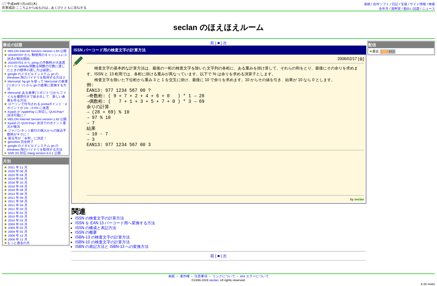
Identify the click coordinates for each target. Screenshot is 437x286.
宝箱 (404, 4)
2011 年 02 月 (17, 213)
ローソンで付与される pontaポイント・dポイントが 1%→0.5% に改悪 (37, 106)
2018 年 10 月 (17, 182)
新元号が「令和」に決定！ (27, 138)
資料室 (396, 8)
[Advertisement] (218, 34)
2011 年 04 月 (17, 205)
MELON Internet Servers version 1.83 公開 (37, 51)
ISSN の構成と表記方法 (95, 228)
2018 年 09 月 (17, 186)
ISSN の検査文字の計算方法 (99, 218)
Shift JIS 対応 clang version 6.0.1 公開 (34, 153)
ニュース (428, 8)
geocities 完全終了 (21, 141)
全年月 (384, 8)
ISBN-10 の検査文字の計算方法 (102, 242)
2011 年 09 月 (17, 197)
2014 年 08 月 (17, 194)
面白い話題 (411, 8)
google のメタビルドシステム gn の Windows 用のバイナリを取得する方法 (35, 147)
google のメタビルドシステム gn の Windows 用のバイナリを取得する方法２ (36, 75)
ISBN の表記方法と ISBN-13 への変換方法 (112, 246)
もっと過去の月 (18, 243)
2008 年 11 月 (17, 239)
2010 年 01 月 (17, 220)
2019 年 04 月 (17, 178)
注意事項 (200, 276)
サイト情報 (418, 4)
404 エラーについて (254, 276)
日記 (395, 4)
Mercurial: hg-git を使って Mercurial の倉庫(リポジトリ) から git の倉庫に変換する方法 (37, 84)
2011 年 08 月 (17, 201)
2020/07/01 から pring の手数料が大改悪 (36, 62)
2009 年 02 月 (17, 227)
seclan (213, 280)
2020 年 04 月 (17, 175)
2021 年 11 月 (17, 167)
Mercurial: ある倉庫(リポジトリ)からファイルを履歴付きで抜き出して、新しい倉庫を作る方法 (36, 96)
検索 (432, 4)
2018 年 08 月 (17, 190)
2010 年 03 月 (17, 216)
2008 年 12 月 (17, 235)
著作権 (185, 276)
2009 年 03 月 (17, 224)
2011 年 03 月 (17, 209)
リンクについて (224, 276)
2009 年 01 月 (17, 231)
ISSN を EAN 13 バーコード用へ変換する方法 (115, 223)
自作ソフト (381, 4)
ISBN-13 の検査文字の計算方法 (102, 237)
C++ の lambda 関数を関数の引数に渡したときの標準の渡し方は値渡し (36, 68)
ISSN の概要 (86, 232)
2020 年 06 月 (17, 171)
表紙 (367, 4)
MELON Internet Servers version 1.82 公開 (37, 119)
